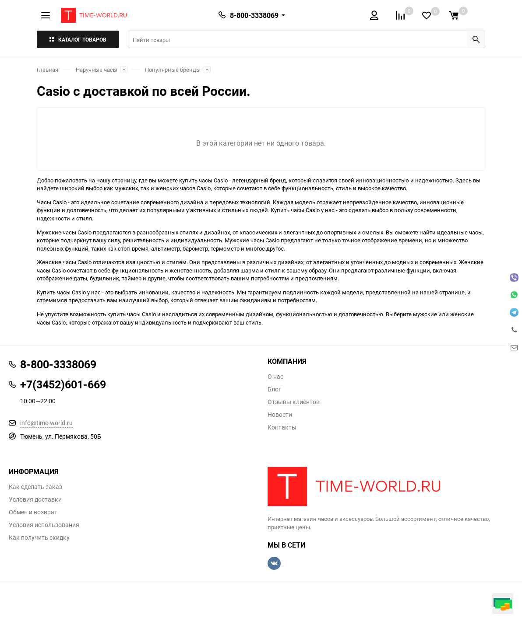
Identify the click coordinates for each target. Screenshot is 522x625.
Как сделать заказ (35, 487)
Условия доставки (35, 499)
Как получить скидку (39, 537)
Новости (280, 415)
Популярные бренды (173, 69)
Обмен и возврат (33, 512)
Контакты (282, 427)
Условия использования (44, 525)
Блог (274, 389)
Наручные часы (96, 69)
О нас (275, 377)
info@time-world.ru (46, 423)
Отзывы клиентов (294, 402)
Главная (47, 69)
